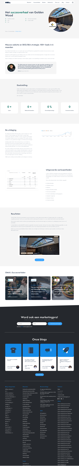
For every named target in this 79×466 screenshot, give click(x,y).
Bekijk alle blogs (39, 374)
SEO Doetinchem (43, 436)
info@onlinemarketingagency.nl (64, 396)
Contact (67, 2)
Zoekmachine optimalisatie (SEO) (29, 389)
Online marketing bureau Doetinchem (65, 451)
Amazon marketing (8, 393)
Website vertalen (26, 457)
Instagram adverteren (27, 444)
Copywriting (7, 398)
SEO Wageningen (43, 430)
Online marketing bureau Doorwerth (64, 430)
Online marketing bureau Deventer (64, 439)
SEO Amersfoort (43, 415)
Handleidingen (8, 408)
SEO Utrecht (42, 426)
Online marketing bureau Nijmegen (64, 441)
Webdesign (7, 430)
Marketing (7, 412)
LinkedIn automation (26, 451)
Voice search (7, 429)
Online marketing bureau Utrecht (64, 443)
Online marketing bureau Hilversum (64, 445)
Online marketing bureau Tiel (63, 449)
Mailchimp (25, 453)
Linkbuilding (7, 410)
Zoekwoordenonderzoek (27, 412)
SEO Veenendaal (43, 428)
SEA (6, 423)
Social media (7, 427)
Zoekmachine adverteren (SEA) (28, 391)
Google (6, 406)
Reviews (6, 421)
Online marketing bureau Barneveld (64, 418)
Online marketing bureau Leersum (64, 415)
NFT (6, 413)
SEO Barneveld (43, 419)
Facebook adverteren (27, 430)
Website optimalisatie (27, 410)
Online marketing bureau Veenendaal (65, 409)
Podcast (6, 417)
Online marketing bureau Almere (64, 453)
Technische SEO (26, 413)
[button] (73, 2)
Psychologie (7, 419)
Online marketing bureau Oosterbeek (65, 428)
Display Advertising (26, 423)
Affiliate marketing (8, 389)
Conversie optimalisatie (9, 396)
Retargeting (25, 421)
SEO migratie (25, 415)
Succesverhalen (37, 2)
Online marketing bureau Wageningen (65, 413)
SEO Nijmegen (43, 424)
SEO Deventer (43, 420)
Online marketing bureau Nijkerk (64, 437)
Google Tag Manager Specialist (29, 432)
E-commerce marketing (27, 448)
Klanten (44, 2)
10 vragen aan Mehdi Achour (45, 389)
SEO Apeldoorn (43, 413)
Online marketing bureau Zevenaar (64, 411)
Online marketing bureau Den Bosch (64, 447)
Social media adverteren (27, 402)
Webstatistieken (8, 432)
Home (6, 31)
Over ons (57, 2)
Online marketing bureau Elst (63, 422)
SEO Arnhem (42, 417)
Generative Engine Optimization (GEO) (30, 393)
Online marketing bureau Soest (63, 432)
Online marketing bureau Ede (63, 407)
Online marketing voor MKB (63, 462)
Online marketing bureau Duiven (64, 405)
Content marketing (8, 395)
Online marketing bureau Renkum (64, 426)
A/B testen (25, 438)
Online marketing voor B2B (63, 460)
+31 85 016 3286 (61, 395)
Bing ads (24, 442)
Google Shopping (26, 427)
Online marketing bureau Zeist (63, 434)
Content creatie (26, 396)
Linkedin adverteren (26, 446)
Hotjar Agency (25, 429)
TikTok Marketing (26, 408)
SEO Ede (41, 422)
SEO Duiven (42, 434)
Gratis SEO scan (26, 463)
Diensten (29, 2)
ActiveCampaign (26, 455)
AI (5, 391)
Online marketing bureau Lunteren (64, 417)
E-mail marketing (8, 402)
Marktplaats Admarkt (27, 406)
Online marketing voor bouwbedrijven (65, 456)
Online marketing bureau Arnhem (64, 403)
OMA (6, 415)
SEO (6, 425)
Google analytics (26, 436)
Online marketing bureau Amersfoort (65, 420)
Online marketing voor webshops (64, 454)
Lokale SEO (25, 419)
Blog (63, 2)
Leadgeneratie (25, 449)
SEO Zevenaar (43, 432)
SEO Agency (42, 437)
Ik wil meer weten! (39, 259)
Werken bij (50, 2)
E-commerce (7, 400)
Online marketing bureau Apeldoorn (64, 436)
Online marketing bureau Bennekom (64, 424)
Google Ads (25, 425)
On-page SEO (25, 417)
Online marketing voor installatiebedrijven (66, 458)
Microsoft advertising (27, 440)
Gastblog (7, 404)
